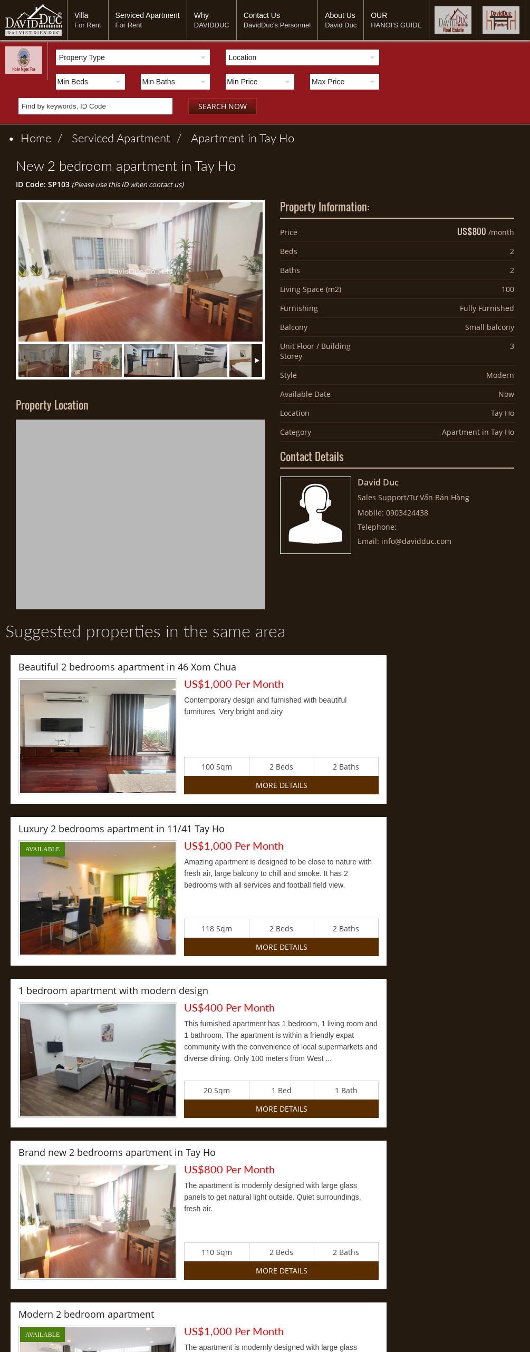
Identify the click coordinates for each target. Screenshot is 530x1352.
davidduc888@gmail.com (322, 1336)
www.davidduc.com (227, 1336)
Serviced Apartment (147, 20)
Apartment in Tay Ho (242, 138)
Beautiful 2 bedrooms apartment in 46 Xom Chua (127, 666)
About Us (340, 20)
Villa (87, 20)
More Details (189, 785)
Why (211, 20)
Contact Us (277, 20)
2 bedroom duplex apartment (343, 990)
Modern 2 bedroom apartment (86, 990)
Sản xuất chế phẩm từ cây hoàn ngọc (169, 1177)
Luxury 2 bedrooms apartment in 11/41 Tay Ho (381, 666)
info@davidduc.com (416, 541)
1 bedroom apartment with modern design (113, 828)
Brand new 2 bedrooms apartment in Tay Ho (376, 828)
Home (36, 138)
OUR (396, 20)
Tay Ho (502, 413)
